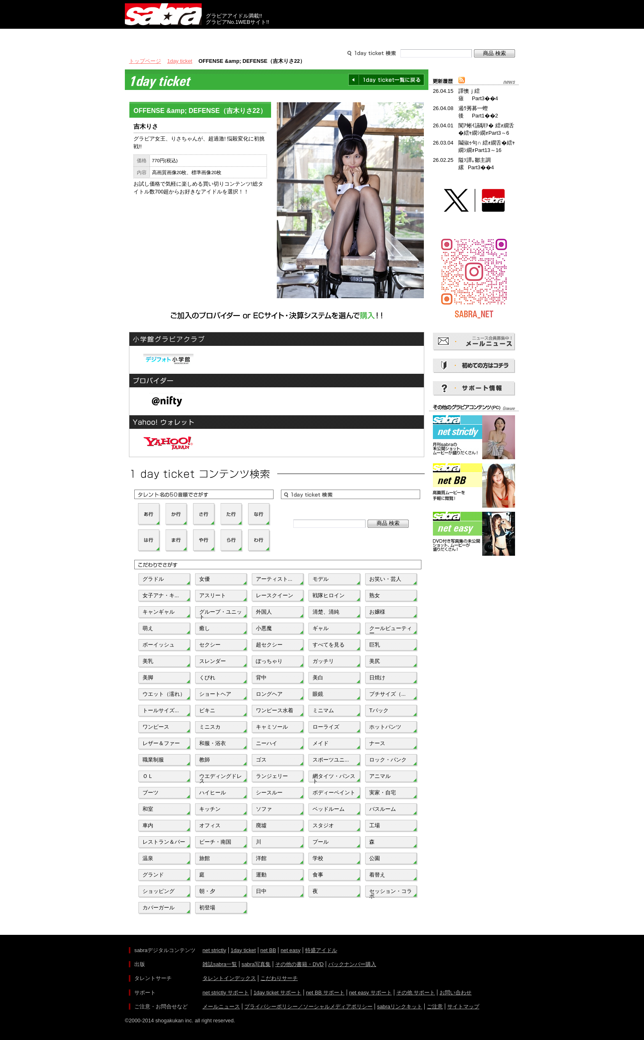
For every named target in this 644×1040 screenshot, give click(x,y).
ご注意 (435, 1006)
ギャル (321, 628)
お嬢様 (377, 612)
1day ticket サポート (277, 992)
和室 (148, 809)
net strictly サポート (225, 992)
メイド (321, 743)
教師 (204, 760)
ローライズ (326, 727)
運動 (261, 875)
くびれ (207, 677)
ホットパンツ (385, 727)
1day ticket (179, 61)
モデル (321, 579)
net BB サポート (325, 992)
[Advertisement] (474, 595)
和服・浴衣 (212, 743)
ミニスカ (210, 727)
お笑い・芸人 (385, 579)
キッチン (210, 809)
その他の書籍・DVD (299, 964)
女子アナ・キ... (161, 595)
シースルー (269, 792)
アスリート (212, 595)
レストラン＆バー (164, 842)
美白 (318, 677)
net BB (268, 950)
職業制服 (153, 760)
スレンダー (212, 661)
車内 (148, 825)
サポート (400, 36)
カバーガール (159, 907)
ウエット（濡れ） (164, 694)
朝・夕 (207, 891)
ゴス (261, 760)
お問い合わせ (455, 992)
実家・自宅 (382, 792)
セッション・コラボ (390, 893)
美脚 (148, 677)
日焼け (377, 677)
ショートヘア (215, 694)
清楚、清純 (326, 612)
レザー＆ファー (161, 743)
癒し (204, 628)
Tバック (379, 710)
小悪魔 (264, 628)
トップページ (145, 61)
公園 (374, 858)
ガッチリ (323, 661)
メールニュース (221, 1006)
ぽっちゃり (269, 661)
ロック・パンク (388, 760)
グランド (153, 875)
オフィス (210, 825)
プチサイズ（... (387, 694)
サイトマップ (463, 1006)
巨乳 (374, 645)
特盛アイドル (321, 950)
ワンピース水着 (274, 710)
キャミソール (272, 727)
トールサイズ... (161, 710)
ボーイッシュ (159, 645)
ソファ (264, 809)
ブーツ (151, 792)
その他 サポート (415, 992)
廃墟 (261, 825)
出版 (164, 36)
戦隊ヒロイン (329, 595)
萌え (148, 628)
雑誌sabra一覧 (219, 964)
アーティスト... (274, 579)
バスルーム (382, 809)
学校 (318, 858)
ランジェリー (272, 776)
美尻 (374, 661)
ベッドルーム (329, 809)
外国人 (264, 612)
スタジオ (323, 825)
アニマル (380, 776)
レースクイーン (274, 595)
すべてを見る (329, 645)
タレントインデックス (229, 978)
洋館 (261, 858)
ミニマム (323, 710)
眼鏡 (318, 694)
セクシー (210, 645)
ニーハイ (266, 743)
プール (321, 842)
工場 (374, 825)
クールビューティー (390, 630)
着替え (377, 875)
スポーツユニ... (331, 760)
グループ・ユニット (220, 614)
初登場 (207, 907)
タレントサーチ (322, 36)
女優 (204, 579)
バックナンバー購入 (352, 964)
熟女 (374, 595)
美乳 (148, 661)
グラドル (153, 579)
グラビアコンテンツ (243, 36)
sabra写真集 (256, 964)
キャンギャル (159, 612)
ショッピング (159, 891)
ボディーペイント (334, 792)
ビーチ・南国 (215, 842)
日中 (261, 891)
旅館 (204, 858)
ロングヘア (269, 694)
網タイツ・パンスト (334, 778)
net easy (290, 950)
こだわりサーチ (279, 978)
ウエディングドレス (220, 778)
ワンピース (156, 727)
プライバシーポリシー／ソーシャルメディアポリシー (308, 1006)
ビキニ (207, 710)
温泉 (148, 858)
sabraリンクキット (399, 1006)
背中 (261, 677)
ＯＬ (148, 776)
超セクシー (269, 645)
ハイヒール (212, 792)
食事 (318, 875)
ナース (377, 743)
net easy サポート (370, 992)
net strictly (214, 950)
